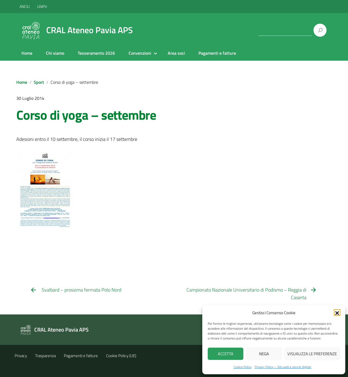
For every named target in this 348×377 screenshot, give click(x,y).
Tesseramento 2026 (96, 53)
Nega (264, 354)
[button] (337, 312)
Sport (39, 82)
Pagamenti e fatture (217, 53)
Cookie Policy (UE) (121, 356)
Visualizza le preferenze (312, 354)
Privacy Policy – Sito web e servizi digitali (282, 366)
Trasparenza (45, 356)
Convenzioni (140, 53)
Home (26, 53)
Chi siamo (55, 53)
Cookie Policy (243, 366)
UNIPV (42, 6)
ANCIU (25, 6)
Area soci (176, 53)
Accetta (225, 354)
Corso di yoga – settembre (86, 115)
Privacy (21, 356)
